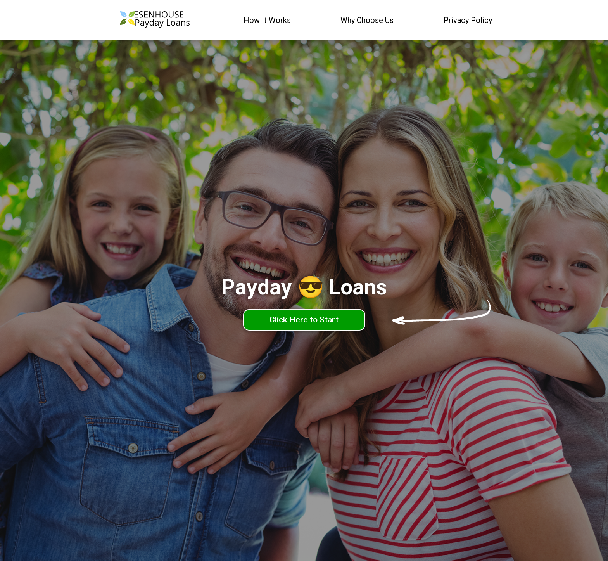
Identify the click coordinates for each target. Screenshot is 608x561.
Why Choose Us (367, 20)
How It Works (267, 20)
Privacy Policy (468, 20)
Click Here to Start (304, 319)
